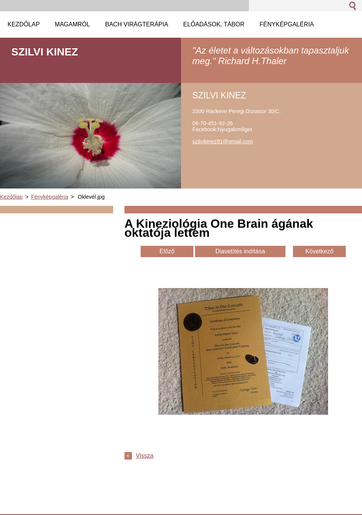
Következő (319, 251)
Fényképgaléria (49, 197)
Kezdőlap (11, 197)
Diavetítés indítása (240, 251)
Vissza (144, 455)
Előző (167, 251)
